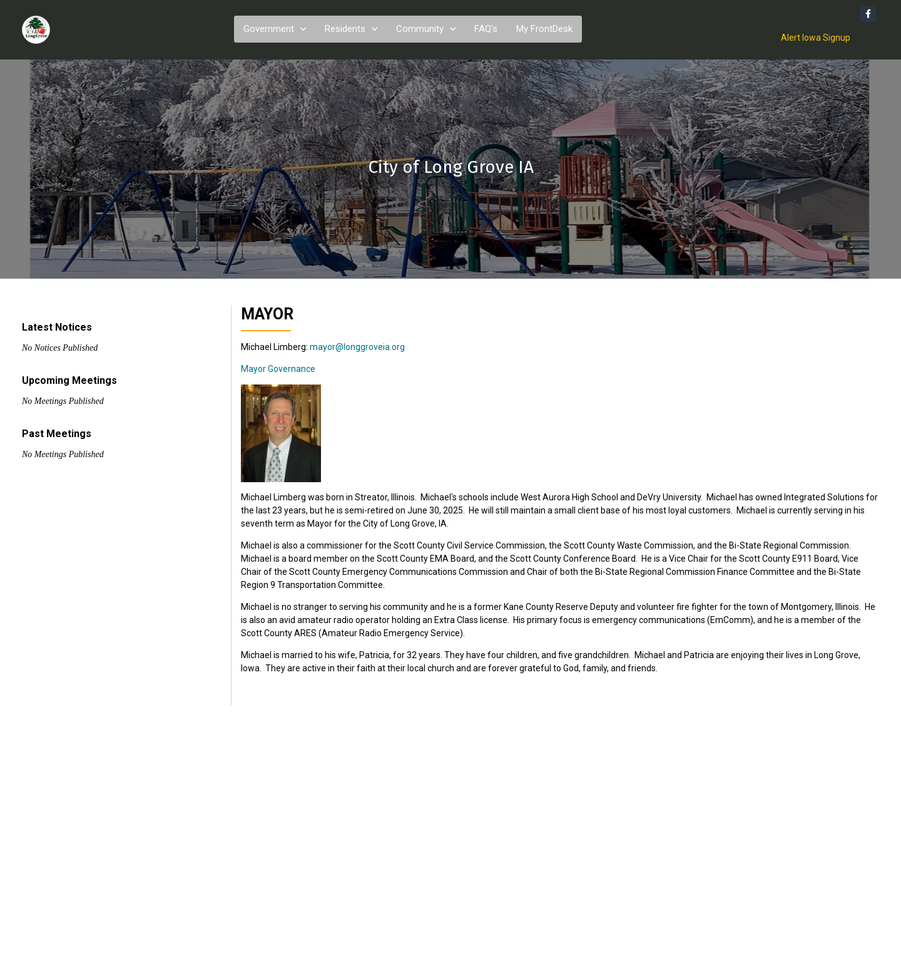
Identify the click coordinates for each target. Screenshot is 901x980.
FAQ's (485, 28)
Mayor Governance (278, 369)
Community (420, 28)
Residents (345, 28)
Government (268, 28)
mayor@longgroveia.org (357, 347)
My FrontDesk (544, 28)
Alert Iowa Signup (815, 38)
